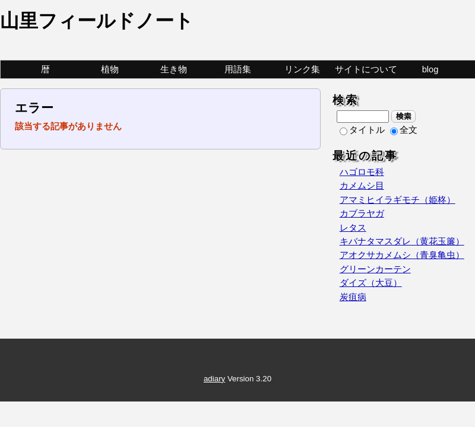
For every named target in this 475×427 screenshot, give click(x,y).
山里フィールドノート (97, 20)
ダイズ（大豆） (371, 283)
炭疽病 (353, 297)
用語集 (237, 69)
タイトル (362, 130)
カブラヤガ (362, 213)
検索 (403, 116)
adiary (214, 378)
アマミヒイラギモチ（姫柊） (397, 200)
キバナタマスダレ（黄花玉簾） (402, 241)
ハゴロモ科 (362, 172)
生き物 (173, 69)
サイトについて (366, 69)
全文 (403, 130)
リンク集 (302, 69)
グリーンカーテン (375, 269)
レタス (353, 227)
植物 (110, 69)
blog (430, 69)
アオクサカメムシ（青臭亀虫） (402, 255)
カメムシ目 (362, 185)
